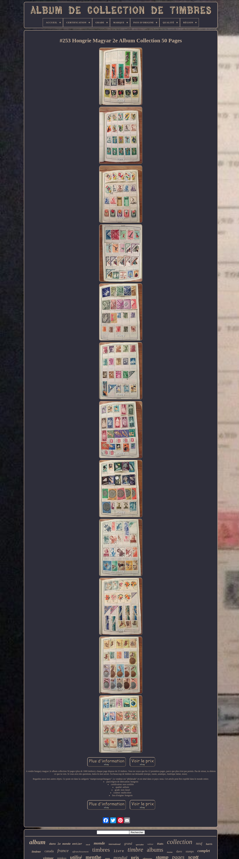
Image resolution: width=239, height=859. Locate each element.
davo (179, 851)
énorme (170, 852)
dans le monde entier (65, 844)
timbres (101, 849)
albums (155, 850)
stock (88, 844)
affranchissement (80, 851)
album (37, 842)
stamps (190, 851)
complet (203, 851)
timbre (135, 849)
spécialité (140, 844)
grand (128, 843)
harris (209, 844)
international (115, 844)
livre (118, 851)
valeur (150, 844)
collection (179, 841)
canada (49, 851)
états (160, 843)
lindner (36, 851)
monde (99, 843)
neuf (199, 843)
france (63, 850)
